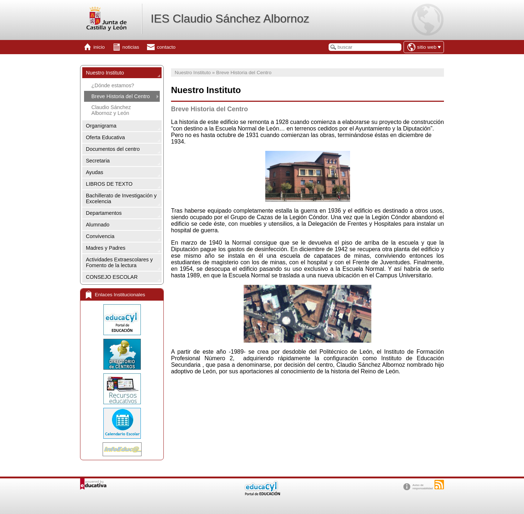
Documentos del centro (113, 149)
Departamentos (104, 213)
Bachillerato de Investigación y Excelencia (121, 198)
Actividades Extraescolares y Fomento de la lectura (119, 262)
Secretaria (98, 161)
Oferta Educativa (105, 137)
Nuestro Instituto (105, 73)
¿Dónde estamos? (112, 85)
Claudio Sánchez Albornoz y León (111, 110)
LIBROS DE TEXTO (109, 184)
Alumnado (98, 225)
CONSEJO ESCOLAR (112, 277)
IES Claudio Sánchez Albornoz (230, 18)
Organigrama (101, 126)
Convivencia (100, 236)
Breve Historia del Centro (120, 96)
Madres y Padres (106, 248)
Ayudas (94, 172)
